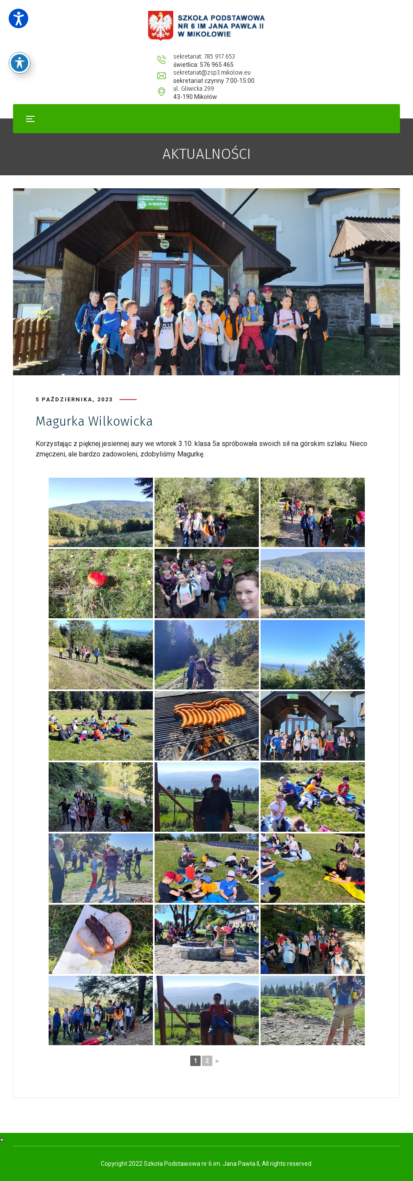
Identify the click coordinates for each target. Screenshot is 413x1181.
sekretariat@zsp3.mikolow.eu (220, 56)
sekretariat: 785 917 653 (124, 56)
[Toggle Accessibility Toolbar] (19, 45)
